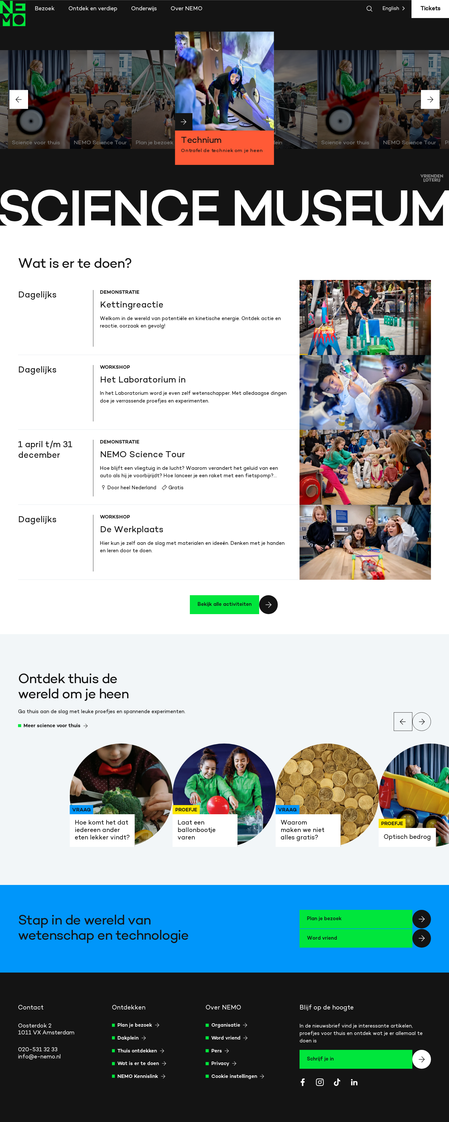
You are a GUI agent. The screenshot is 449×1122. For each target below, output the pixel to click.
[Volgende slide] (430, 99)
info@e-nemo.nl (39, 1057)
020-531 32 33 (38, 1050)
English (395, 9)
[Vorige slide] (18, 99)
